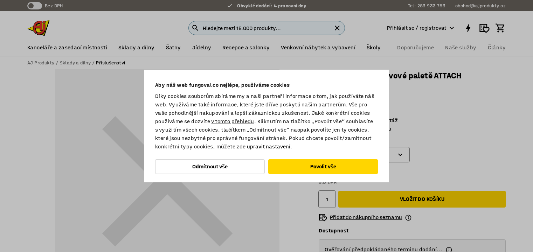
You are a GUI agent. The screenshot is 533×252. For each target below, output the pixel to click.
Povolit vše (323, 166)
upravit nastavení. (269, 146)
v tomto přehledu (232, 121)
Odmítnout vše (210, 166)
